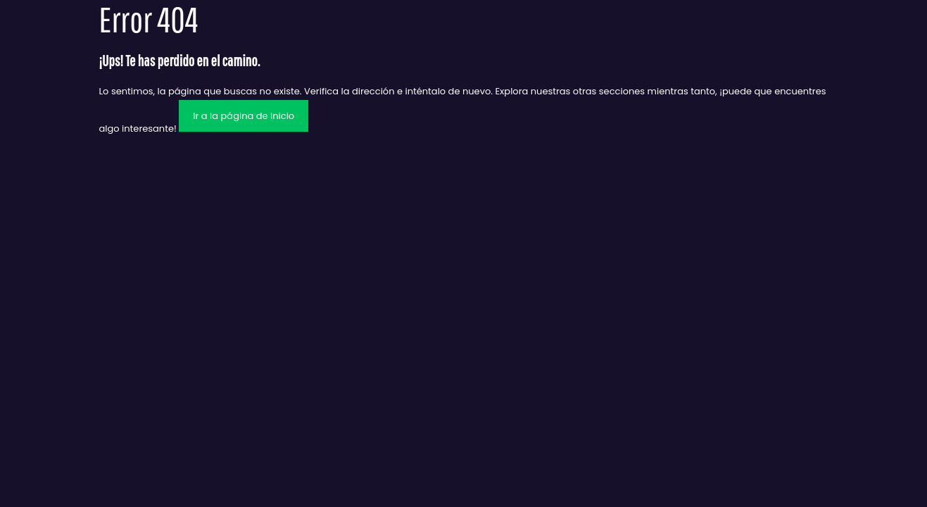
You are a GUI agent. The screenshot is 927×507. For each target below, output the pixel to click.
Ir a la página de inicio (243, 116)
